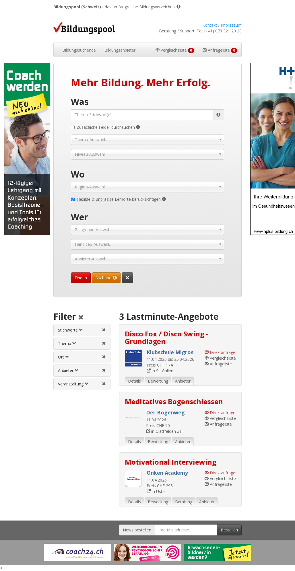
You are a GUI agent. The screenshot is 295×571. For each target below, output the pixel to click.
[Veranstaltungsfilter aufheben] (104, 384)
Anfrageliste (218, 364)
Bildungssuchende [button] (79, 50)
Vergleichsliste (220, 358)
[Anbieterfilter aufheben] (104, 370)
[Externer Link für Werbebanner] (77, 552)
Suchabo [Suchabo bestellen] (106, 277)
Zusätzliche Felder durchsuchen (105, 127)
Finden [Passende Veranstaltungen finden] (81, 277)
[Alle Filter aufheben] (81, 317)
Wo (77, 174)
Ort (63, 357)
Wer (79, 217)
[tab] (82, 330)
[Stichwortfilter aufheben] (104, 330)
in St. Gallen (160, 370)
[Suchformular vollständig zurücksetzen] (127, 277)
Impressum (231, 25)
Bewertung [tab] (158, 381)
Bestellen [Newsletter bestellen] (229, 530)
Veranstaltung (73, 384)
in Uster (156, 491)
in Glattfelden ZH (164, 431)
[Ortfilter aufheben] (104, 357)
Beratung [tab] (183, 501)
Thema (67, 343)
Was (80, 101)
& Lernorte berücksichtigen (118, 199)
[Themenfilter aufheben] (104, 343)
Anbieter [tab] (183, 381)
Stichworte (70, 330)
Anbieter (68, 370)
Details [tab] (134, 381)
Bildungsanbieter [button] (119, 50)
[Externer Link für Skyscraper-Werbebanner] (24, 149)
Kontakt (209, 25)
